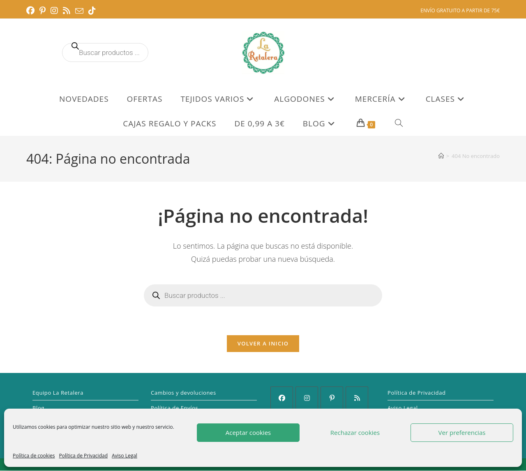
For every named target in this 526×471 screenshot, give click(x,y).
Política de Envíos (174, 408)
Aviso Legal (124, 455)
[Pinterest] (332, 398)
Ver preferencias (462, 432)
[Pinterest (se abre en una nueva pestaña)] (42, 11)
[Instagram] (306, 398)
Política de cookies (34, 455)
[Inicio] (441, 156)
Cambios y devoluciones (183, 393)
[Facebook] (281, 398)
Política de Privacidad (83, 455)
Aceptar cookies (248, 432)
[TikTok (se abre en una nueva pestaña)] (92, 11)
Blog (38, 408)
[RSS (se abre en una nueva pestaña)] (66, 11)
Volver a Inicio (263, 344)
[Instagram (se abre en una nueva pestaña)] (54, 11)
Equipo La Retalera (57, 393)
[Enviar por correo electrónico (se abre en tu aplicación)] (79, 11)
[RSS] (357, 398)
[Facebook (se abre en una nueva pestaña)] (31, 11)
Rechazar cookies (355, 432)
